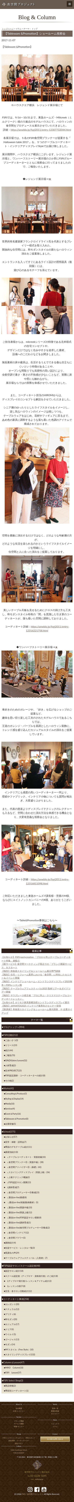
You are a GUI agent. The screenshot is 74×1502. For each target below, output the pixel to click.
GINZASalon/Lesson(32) (16, 1060)
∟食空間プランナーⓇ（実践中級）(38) (24, 1162)
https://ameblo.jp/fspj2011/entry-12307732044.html (41, 129)
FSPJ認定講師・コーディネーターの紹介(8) (25, 1075)
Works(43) (8, 1088)
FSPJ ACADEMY (18, 1453)
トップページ (7, 29)
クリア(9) (9, 1329)
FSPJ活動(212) (10, 1035)
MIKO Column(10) (14, 1367)
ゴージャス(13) (12, 1339)
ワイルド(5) (10, 1334)
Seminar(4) (10, 1108)
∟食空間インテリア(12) (17, 1232)
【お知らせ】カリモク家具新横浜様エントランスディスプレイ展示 (35, 1002)
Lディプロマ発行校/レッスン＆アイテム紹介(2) (28, 1281)
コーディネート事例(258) (16, 1299)
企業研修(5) (10, 1124)
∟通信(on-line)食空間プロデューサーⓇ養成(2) (27, 1227)
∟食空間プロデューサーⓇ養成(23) (22, 1192)
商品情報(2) (10, 1385)
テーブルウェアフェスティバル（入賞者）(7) (26, 1258)
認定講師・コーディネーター (18, 1440)
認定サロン (19, 1443)
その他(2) (9, 1080)
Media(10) (9, 1103)
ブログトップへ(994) (13, 1027)
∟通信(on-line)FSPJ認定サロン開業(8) (23, 1217)
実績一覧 (55, 1408)
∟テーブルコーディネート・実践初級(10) (25, 1157)
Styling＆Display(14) (14, 1098)
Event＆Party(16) (13, 1113)
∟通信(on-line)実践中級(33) (18, 1207)
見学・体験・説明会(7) (15, 1142)
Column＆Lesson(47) (13, 1362)
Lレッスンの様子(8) (15, 1286)
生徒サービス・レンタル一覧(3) (20, 1248)
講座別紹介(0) (11, 1152)
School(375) (9, 1131)
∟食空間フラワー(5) (15, 1237)
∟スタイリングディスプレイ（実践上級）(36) (27, 1172)
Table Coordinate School (19, 1450)
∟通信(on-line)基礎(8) (16, 1197)
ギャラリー (55, 1414)
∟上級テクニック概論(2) (17, 1177)
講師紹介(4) (10, 1242)
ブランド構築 (19, 1421)
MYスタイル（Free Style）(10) (19, 1349)
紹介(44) (9, 1050)
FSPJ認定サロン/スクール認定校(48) (21, 1265)
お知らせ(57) (11, 1137)
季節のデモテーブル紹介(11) (18, 1147)
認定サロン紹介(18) (14, 1271)
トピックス (55, 1424)
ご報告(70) (10, 1055)
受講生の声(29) (12, 1253)
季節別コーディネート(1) (16, 1390)
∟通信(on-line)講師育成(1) (18, 1222)
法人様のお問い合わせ (55, 1439)
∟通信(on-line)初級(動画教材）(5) (21, 1202)
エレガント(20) (12, 1304)
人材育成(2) (10, 1065)
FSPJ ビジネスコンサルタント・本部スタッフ (19, 1438)
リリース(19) (11, 1045)
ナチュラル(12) (12, 1309)
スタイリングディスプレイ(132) (20, 1354)
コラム (55, 1426)
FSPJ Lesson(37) (13, 1372)
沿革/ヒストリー (19, 1411)
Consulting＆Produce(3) (16, 1093)
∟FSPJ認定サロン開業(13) (18, 1182)
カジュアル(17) (12, 1324)
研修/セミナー (19, 1426)
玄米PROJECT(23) (13, 1070)
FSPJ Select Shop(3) (13, 1380)
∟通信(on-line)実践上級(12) (18, 1212)
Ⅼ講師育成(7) (12, 1187)
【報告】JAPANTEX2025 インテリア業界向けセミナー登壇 (31, 1006)
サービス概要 (19, 1424)
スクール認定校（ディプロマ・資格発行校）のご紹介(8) (31, 1276)
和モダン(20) (11, 1319)
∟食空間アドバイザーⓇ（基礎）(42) (23, 1167)
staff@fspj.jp (39, 1479)
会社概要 (19, 1408)
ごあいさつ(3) (11, 1040)
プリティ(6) (10, 1314)
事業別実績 (55, 1411)
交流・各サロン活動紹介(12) (18, 1291)
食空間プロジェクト (32, 1494)
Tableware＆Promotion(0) (16, 1118)
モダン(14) (10, 1344)
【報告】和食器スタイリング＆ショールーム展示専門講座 (30, 971)
